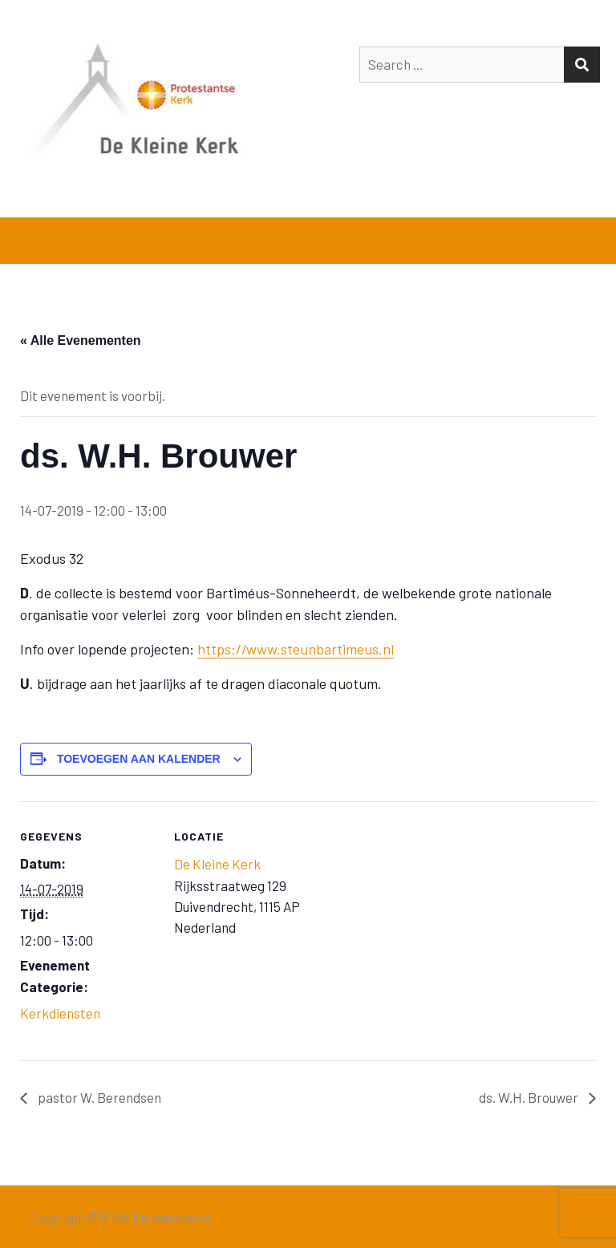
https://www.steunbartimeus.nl (295, 649)
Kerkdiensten (60, 1013)
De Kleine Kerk (217, 864)
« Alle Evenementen (80, 340)
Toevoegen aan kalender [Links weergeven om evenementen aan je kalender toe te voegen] (139, 758)
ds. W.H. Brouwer (530, 1097)
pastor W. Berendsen (98, 1097)
